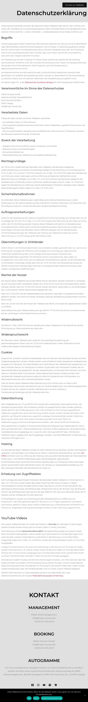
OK (29, 698)
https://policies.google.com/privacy (48, 576)
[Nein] (85, 695)
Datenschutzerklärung (51, 698)
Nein (36, 698)
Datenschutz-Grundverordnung (39, 82)
